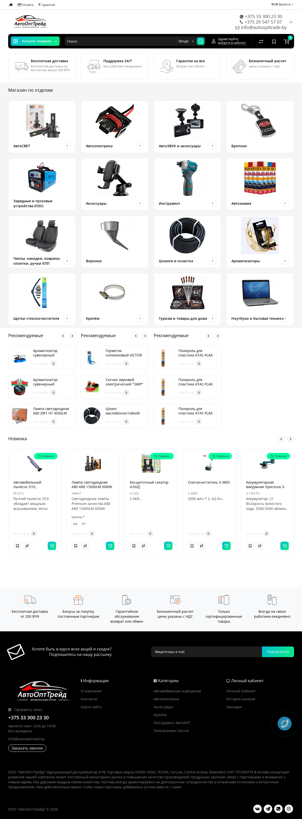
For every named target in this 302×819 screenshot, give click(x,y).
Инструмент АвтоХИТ (172, 722)
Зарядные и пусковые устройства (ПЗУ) (32, 203)
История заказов (240, 699)
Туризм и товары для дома (183, 318)
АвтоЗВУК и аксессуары (180, 146)
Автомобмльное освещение (177, 691)
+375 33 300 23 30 (261, 16)
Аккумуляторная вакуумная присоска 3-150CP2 (265, 511)
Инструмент (169, 203)
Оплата (25, 4)
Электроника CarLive (171, 730)
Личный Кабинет (241, 691)
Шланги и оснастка (176, 261)
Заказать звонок (27, 748)
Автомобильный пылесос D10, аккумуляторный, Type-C (34, 511)
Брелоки (239, 146)
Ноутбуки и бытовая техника (257, 318)
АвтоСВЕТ (21, 146)
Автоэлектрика (99, 146)
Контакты (89, 699)
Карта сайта (91, 706)
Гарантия (47, 4)
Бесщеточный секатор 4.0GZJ (149, 508)
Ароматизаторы (245, 261)
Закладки (234, 706)
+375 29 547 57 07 (261, 22)
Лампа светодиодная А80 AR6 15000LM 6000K (92, 508)
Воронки (94, 261)
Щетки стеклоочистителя (36, 318)
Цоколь (77, 541)
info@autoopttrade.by (261, 27)
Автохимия (241, 203)
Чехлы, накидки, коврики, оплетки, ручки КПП (37, 261)
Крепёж (92, 318)
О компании (91, 691)
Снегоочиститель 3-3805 (209, 506)
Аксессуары (96, 203)
